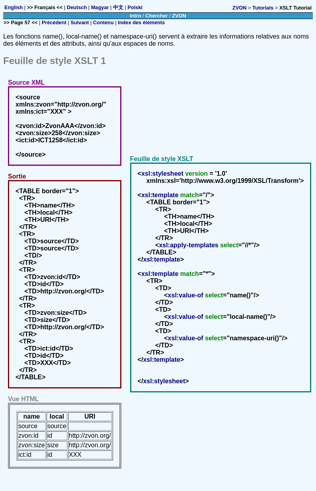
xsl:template (159, 195)
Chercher (156, 16)
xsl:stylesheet (162, 173)
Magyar (100, 7)
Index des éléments (141, 22)
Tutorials (262, 8)
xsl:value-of (185, 295)
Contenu (103, 22)
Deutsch (77, 7)
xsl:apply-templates (188, 245)
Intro (135, 16)
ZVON (239, 8)
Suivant (79, 22)
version (196, 173)
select (229, 245)
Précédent (54, 22)
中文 (118, 7)
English (13, 7)
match (189, 195)
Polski (134, 7)
